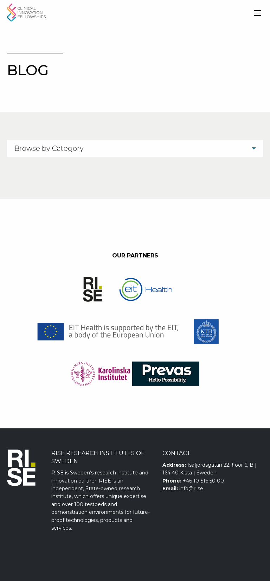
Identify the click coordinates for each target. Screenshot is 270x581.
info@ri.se (191, 488)
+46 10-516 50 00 (203, 481)
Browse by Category (49, 148)
